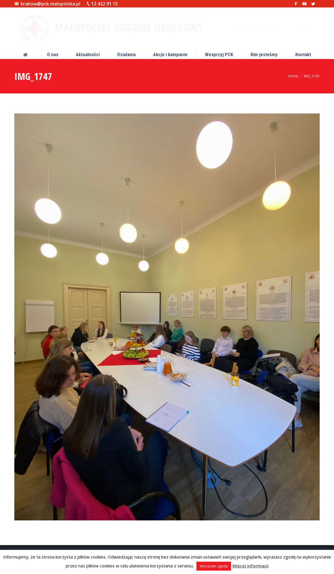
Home (293, 76)
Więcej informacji (250, 566)
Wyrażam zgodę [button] (214, 566)
